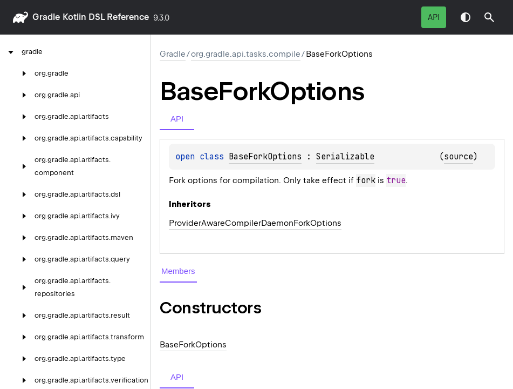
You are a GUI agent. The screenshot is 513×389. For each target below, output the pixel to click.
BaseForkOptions (265, 156)
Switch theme (465, 17)
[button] (489, 17)
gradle (46, 17)
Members (178, 271)
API (434, 17)
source (458, 156)
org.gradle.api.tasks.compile (245, 54)
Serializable (345, 156)
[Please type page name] (489, 17)
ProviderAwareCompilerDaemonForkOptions (255, 223)
